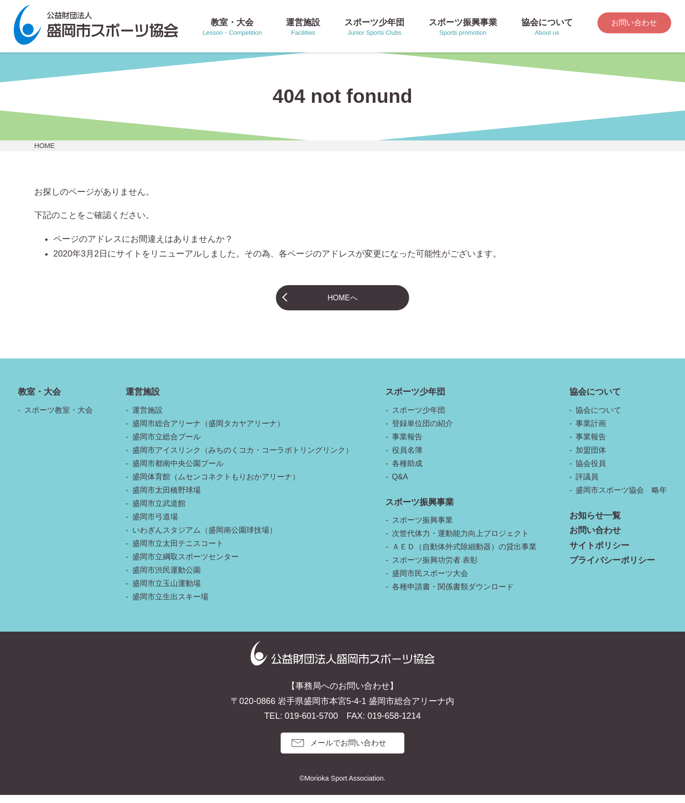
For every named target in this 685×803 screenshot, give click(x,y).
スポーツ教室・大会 (58, 418)
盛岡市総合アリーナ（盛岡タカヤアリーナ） (208, 431)
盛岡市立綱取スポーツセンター (185, 565)
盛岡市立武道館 (159, 511)
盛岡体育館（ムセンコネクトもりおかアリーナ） (216, 485)
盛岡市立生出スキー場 (170, 605)
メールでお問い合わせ (348, 751)
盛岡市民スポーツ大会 (430, 581)
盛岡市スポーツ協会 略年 (621, 498)
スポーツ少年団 (418, 418)
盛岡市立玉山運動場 (166, 591)
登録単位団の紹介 (422, 431)
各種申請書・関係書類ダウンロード (453, 595)
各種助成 (407, 471)
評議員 (587, 485)
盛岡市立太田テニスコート (178, 551)
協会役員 (591, 471)
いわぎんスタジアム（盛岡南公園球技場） (204, 538)
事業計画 (591, 431)
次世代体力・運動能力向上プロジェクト (460, 541)
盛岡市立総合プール (166, 445)
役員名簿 (407, 458)
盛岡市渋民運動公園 (166, 578)
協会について (598, 418)
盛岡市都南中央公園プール (178, 471)
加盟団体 (591, 458)
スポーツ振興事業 (422, 528)
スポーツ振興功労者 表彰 (435, 568)
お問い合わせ (634, 23)
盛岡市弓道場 (155, 525)
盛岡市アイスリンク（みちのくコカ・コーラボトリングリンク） (242, 458)
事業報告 (407, 445)
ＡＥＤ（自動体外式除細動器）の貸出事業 (464, 555)
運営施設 (147, 418)
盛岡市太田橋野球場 (166, 498)
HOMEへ (342, 301)
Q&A (400, 485)
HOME (44, 145)
